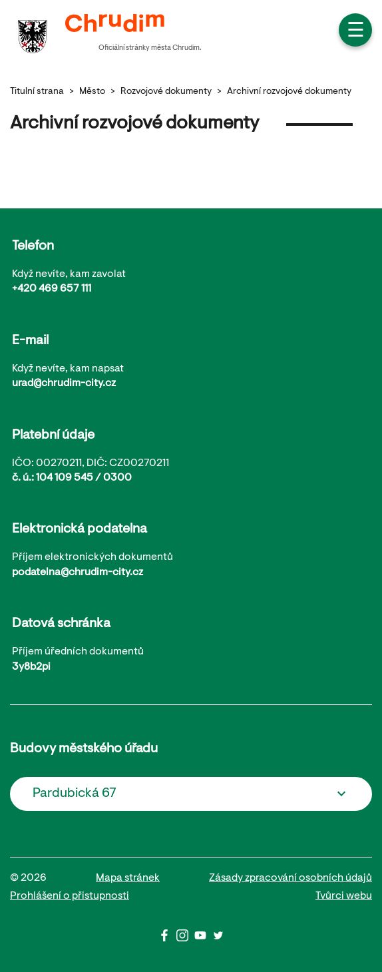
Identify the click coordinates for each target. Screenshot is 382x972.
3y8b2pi (31, 667)
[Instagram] (185, 938)
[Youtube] (203, 938)
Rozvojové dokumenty (166, 92)
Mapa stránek (128, 878)
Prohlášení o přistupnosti (69, 896)
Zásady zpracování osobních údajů (290, 878)
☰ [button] (356, 32)
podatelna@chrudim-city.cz (77, 572)
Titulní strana (37, 92)
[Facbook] (167, 938)
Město (92, 92)
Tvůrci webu (343, 896)
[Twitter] (218, 938)
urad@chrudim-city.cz (64, 383)
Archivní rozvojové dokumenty (289, 92)
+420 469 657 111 (51, 289)
